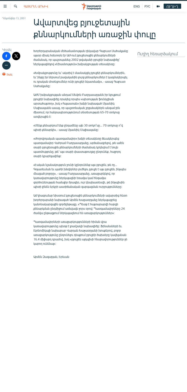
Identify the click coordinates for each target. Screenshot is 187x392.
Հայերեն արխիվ (36, 6)
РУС (147, 6)
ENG (136, 6)
